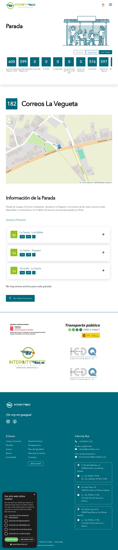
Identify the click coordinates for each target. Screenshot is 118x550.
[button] (59, 146)
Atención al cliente (36, 453)
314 (22, 236)
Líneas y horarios (13, 441)
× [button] (34, 494)
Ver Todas (105, 52)
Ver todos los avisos (20, 298)
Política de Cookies (45, 542)
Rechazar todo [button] (27, 539)
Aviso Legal (59, 542)
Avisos (9, 449)
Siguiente (92, 52)
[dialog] (19, 520)
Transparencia (34, 445)
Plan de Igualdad (35, 449)
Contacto (32, 457)
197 (28, 236)
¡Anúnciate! (36, 463)
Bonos (9, 453)
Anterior (79, 52)
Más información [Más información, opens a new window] (10, 512)
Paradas (9, 445)
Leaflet (82, 182)
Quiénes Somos (35, 441)
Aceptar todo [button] (11, 539)
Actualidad (11, 457)
